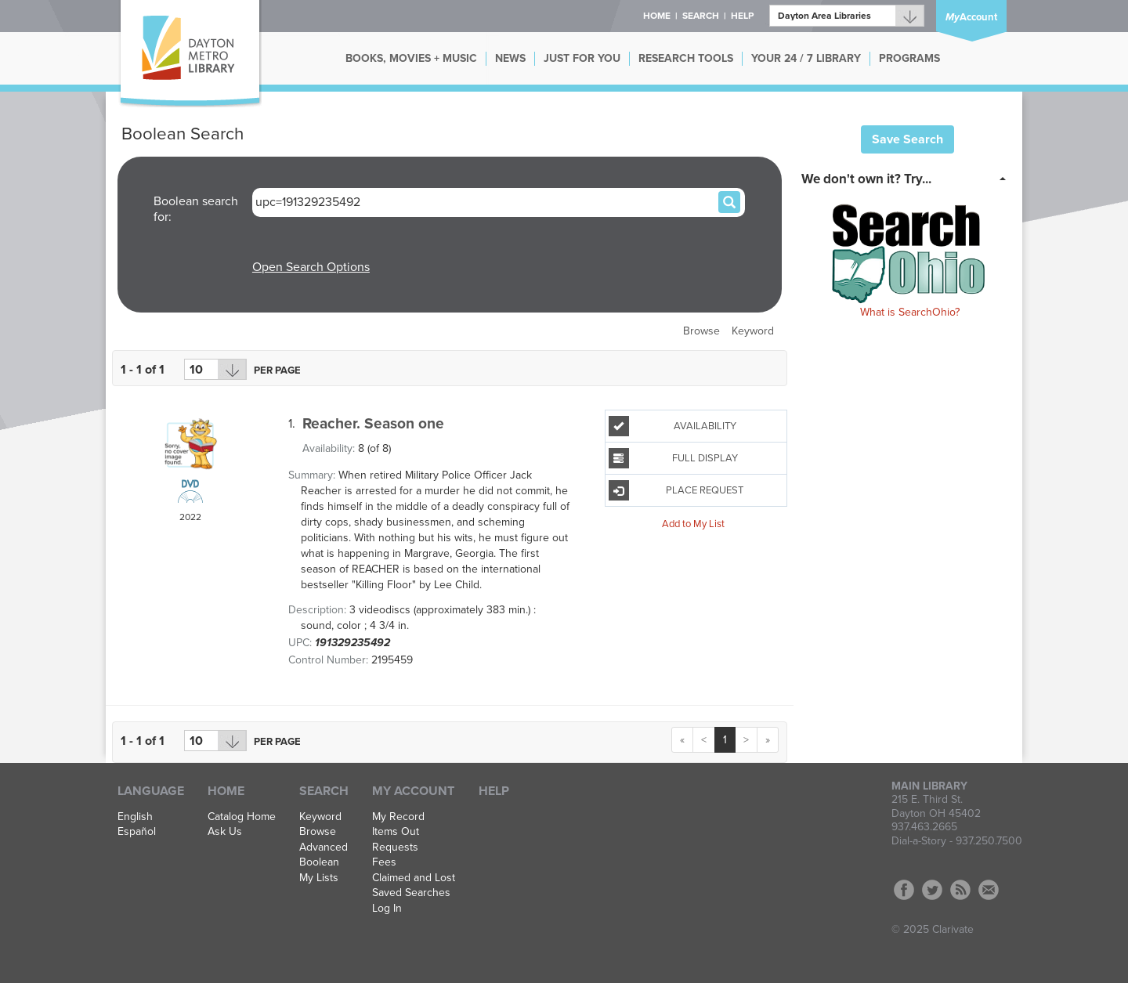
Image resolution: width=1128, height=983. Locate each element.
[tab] (908, 178)
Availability (672, 426)
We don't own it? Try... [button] (866, 179)
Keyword (753, 331)
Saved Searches (411, 893)
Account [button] (971, 17)
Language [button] (151, 791)
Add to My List (693, 523)
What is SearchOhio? (910, 312)
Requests (395, 847)
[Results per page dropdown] (215, 369)
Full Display (673, 458)
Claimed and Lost (413, 878)
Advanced (323, 847)
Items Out (395, 832)
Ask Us (225, 832)
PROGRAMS (909, 58)
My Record (398, 817)
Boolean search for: (196, 209)
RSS (960, 889)
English (135, 817)
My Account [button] (413, 791)
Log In (387, 908)
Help (494, 791)
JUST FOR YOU (582, 58)
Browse (701, 331)
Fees (384, 862)
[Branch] (846, 16)
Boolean (319, 862)
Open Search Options (311, 267)
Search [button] (700, 15)
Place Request (676, 490)
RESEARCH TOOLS (685, 58)
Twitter (932, 889)
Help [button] (742, 15)
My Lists (318, 878)
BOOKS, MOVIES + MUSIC (411, 58)
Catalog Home (242, 817)
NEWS (510, 58)
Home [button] (657, 15)
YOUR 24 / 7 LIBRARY (806, 58)
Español (137, 832)
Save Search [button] (907, 139)
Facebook (903, 889)
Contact (988, 889)
